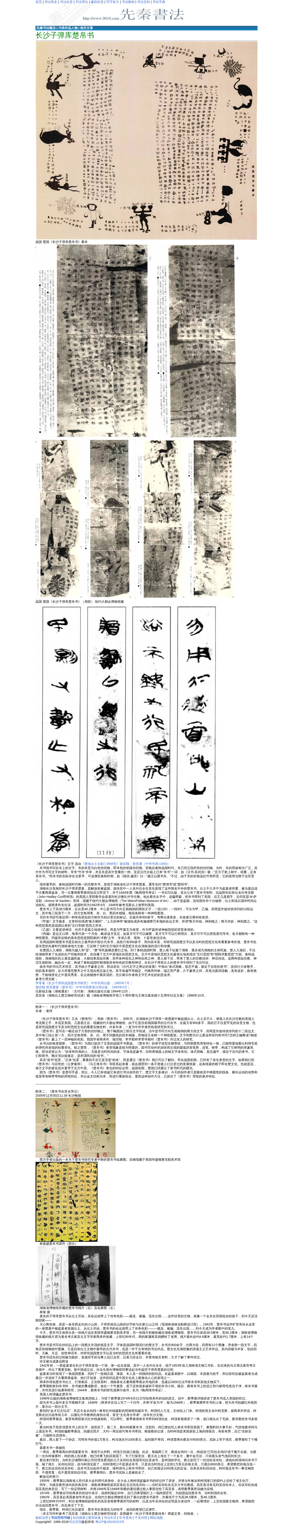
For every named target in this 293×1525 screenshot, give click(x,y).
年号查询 (125, 1518)
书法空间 (75, 1522)
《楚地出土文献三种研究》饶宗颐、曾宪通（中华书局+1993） (125, 864)
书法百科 (143, 2)
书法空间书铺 (60, 1518)
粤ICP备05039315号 (110, 1522)
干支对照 (141, 1518)
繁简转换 (94, 1518)
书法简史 (50, 2)
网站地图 (156, 1518)
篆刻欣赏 (97, 2)
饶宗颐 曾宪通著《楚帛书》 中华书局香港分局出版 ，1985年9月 (81, 987)
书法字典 (158, 2)
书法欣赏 (66, 2)
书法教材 (128, 2)
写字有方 (112, 2)
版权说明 (41, 1518)
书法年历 (110, 1518)
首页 (38, 2)
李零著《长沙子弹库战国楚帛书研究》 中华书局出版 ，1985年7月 (82, 983)
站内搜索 (79, 1518)
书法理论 (81, 2)
